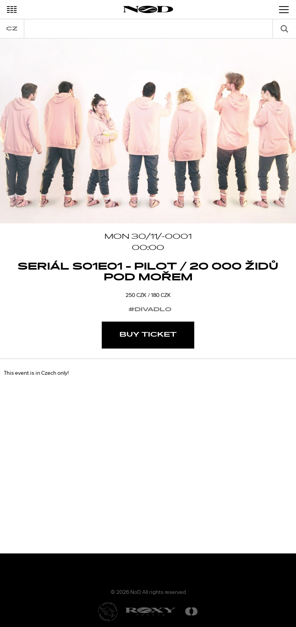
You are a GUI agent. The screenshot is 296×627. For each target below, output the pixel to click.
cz (12, 28)
